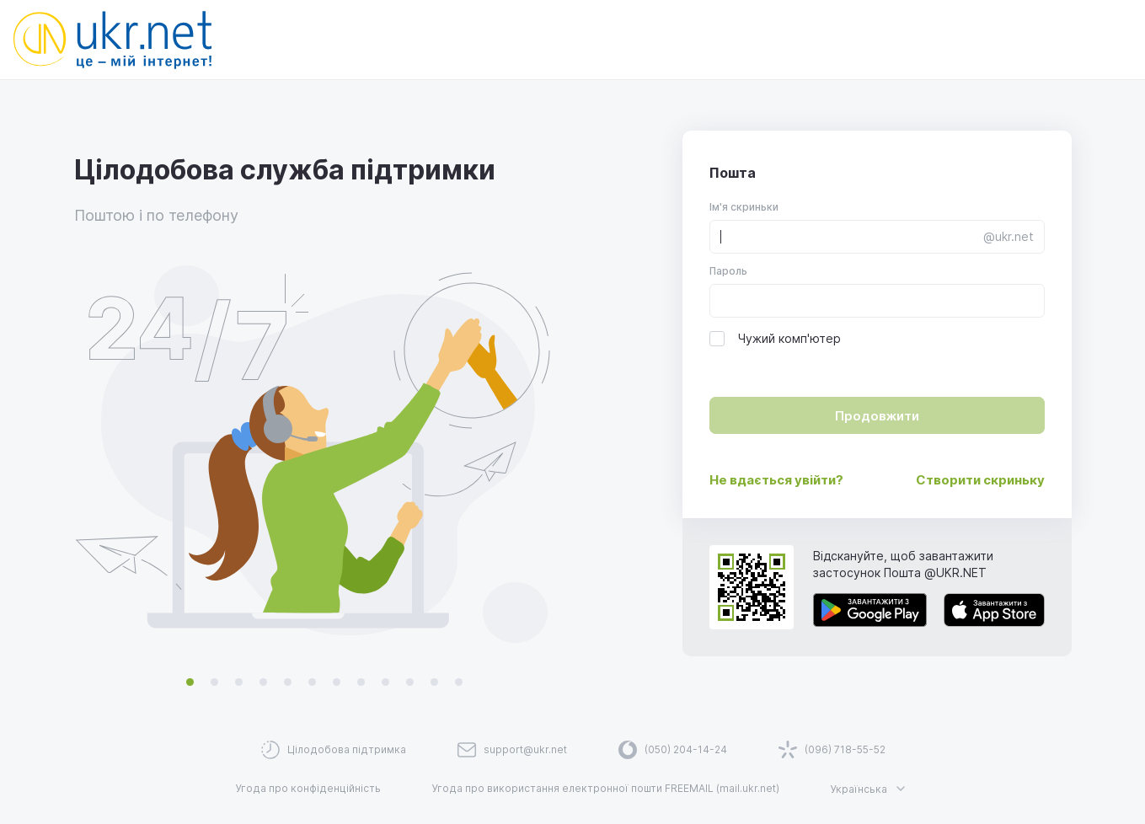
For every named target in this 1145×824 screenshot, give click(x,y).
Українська (870, 789)
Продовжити (877, 416)
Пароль (728, 271)
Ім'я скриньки (743, 207)
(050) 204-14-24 (686, 749)
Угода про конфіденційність (308, 788)
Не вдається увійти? (776, 480)
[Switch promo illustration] (190, 682)
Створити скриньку (980, 480)
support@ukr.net (525, 749)
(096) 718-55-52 (845, 749)
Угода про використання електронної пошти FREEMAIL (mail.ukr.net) (605, 788)
